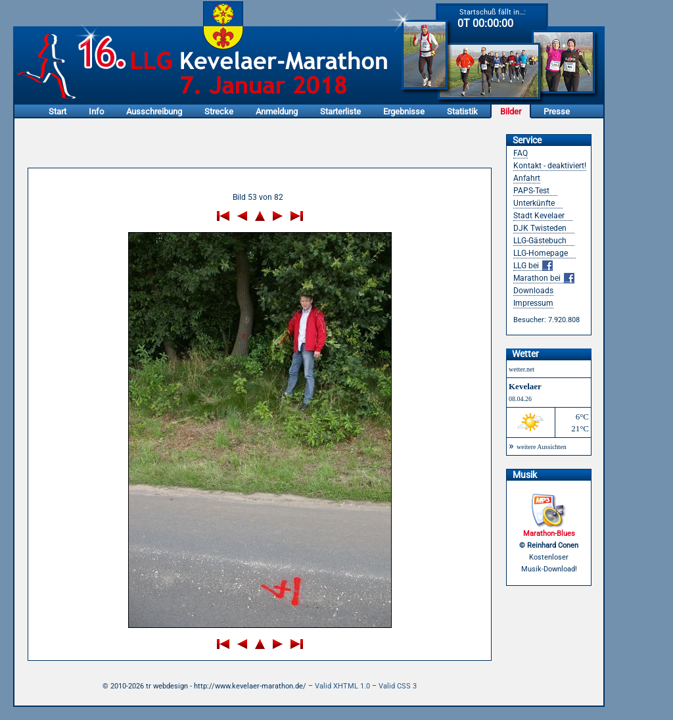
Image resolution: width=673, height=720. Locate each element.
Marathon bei (543, 278)
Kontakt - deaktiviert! (549, 165)
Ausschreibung (154, 111)
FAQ (520, 153)
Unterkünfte (534, 203)
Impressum (533, 303)
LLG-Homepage (540, 253)
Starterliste (340, 111)
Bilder (510, 111)
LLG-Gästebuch (540, 240)
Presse (557, 111)
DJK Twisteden (540, 228)
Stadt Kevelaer (539, 215)
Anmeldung (277, 111)
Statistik (462, 111)
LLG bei (533, 266)
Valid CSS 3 (398, 686)
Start (57, 111)
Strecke (218, 111)
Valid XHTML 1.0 (342, 686)
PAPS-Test (531, 190)
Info (96, 111)
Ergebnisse (404, 111)
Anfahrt (526, 178)
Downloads (533, 290)
